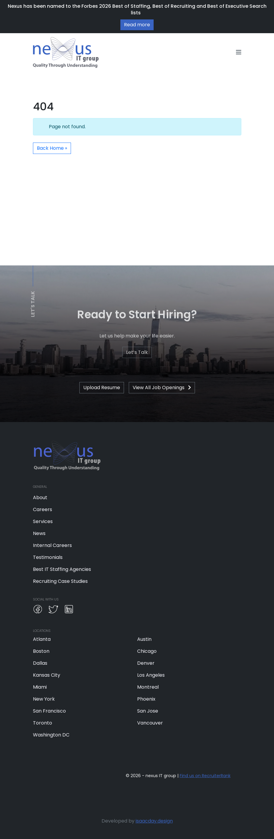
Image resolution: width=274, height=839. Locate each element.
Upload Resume (101, 387)
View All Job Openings (162, 387)
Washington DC (51, 734)
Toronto (42, 722)
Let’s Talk (137, 352)
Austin (144, 639)
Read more (137, 24)
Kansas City (46, 675)
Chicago (147, 651)
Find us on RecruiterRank (205, 776)
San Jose (147, 710)
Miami (40, 687)
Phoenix (146, 699)
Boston (41, 651)
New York (44, 699)
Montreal (148, 687)
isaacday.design (154, 820)
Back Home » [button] (52, 148)
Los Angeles (151, 675)
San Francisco (49, 710)
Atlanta (42, 639)
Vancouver (150, 722)
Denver (146, 663)
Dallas (40, 663)
